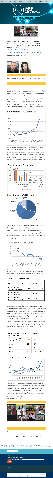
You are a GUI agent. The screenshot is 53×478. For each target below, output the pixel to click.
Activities (20, 1)
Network (35, 1)
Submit (9, 461)
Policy (17, 49)
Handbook (30, 1)
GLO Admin (27, 49)
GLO (2, 1)
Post (19, 49)
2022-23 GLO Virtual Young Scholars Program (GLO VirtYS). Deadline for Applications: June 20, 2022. (28, 446)
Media (10, 1)
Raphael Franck (35, 52)
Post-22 (22, 49)
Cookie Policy (26, 475)
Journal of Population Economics (16, 52)
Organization (41, 1)
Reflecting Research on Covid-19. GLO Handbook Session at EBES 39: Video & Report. (22, 445)
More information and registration (29, 80)
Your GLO (9, 467)
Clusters (15, 1)
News (6, 1)
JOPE (25, 1)
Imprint (47, 1)
